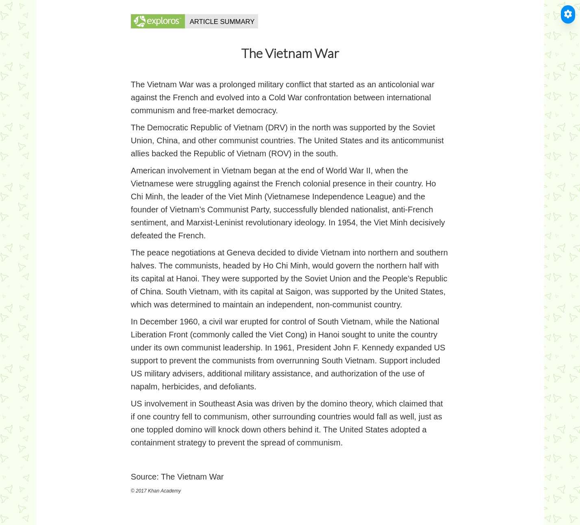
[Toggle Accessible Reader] (568, 14)
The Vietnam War (192, 476)
